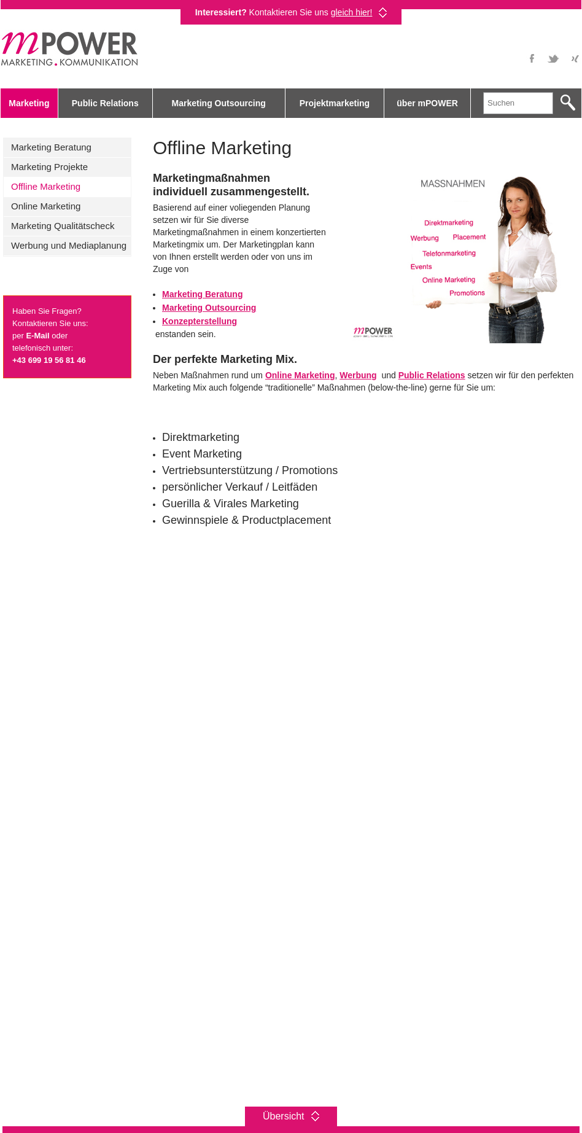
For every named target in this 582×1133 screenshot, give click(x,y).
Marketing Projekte (49, 167)
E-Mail (37, 335)
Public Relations (105, 103)
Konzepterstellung (199, 321)
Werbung (358, 375)
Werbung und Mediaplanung (68, 245)
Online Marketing (45, 206)
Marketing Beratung (51, 147)
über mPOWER (427, 103)
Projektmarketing (335, 103)
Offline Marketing (45, 186)
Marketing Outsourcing (219, 103)
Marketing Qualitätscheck (62, 225)
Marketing (29, 103)
